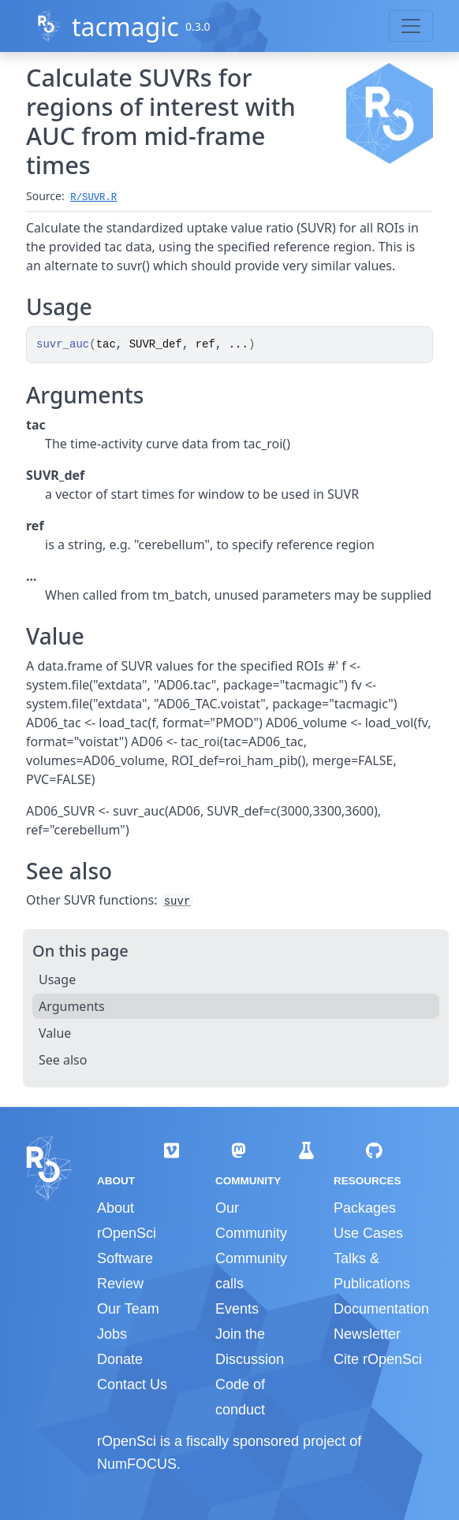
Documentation (381, 1309)
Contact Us (132, 1384)
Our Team (128, 1309)
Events (237, 1309)
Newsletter (367, 1334)
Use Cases (368, 1233)
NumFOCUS (137, 1464)
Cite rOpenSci (378, 1359)
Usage (57, 979)
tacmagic (125, 26)
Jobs (112, 1334)
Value (55, 1033)
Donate (120, 1359)
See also (63, 1059)
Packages (365, 1208)
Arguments (72, 1006)
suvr (177, 901)
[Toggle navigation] (411, 26)
